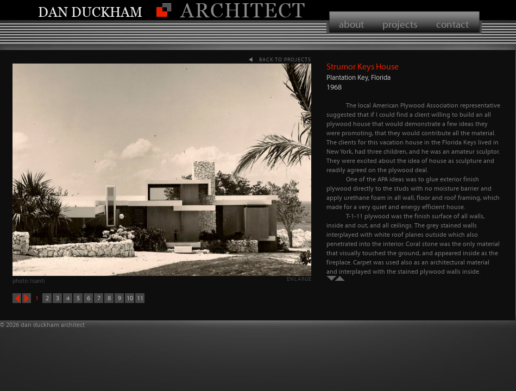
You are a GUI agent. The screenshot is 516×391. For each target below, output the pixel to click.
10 (130, 298)
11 (140, 298)
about (351, 24)
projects (400, 24)
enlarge (299, 278)
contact (452, 24)
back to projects (285, 59)
